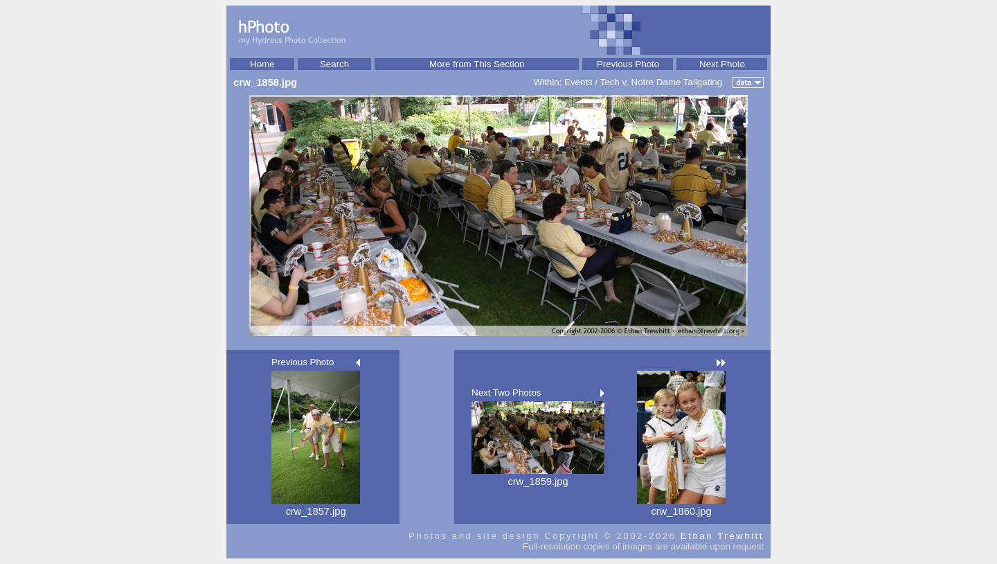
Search (334, 64)
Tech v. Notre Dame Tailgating (661, 82)
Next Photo (722, 64)
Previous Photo (628, 64)
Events (578, 82)
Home (262, 64)
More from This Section (477, 64)
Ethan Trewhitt (722, 536)
